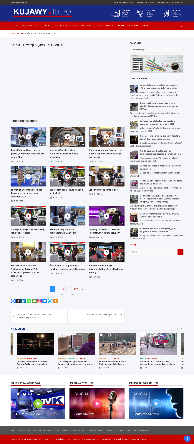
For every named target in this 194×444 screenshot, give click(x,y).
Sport (99, 25)
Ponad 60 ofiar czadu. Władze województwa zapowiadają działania (157, 362)
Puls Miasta (32, 358)
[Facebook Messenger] (44, 301)
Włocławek (62, 25)
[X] (18, 301)
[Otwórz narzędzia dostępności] (187, 438)
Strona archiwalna (124, 430)
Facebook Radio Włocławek (168, 2)
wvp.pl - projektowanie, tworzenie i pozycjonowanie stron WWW (120, 439)
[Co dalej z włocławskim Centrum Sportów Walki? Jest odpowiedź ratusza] (134, 140)
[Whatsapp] (29, 301)
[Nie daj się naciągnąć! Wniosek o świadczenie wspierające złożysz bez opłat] (134, 155)
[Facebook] (13, 301)
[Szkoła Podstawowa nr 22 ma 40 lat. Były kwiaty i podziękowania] (134, 217)
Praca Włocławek (141, 430)
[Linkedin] (23, 301)
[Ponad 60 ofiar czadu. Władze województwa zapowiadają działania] (134, 184)
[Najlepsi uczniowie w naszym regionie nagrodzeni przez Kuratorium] (134, 232)
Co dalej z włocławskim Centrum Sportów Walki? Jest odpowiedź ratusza (32, 364)
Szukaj (180, 252)
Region (74, 25)
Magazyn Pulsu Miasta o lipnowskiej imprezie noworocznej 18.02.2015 (36, 316)
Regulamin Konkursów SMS (44, 430)
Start (15, 25)
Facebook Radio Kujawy (146, 2)
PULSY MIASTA (18, 329)
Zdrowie (121, 25)
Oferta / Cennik (24, 430)
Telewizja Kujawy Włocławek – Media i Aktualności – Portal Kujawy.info (53, 439)
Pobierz (132, 25)
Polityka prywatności (96, 430)
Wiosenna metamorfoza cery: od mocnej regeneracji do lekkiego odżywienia (105, 153)
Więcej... (133, 245)
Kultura (109, 25)
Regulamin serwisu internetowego (71, 430)
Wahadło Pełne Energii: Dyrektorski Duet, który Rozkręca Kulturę (106, 269)
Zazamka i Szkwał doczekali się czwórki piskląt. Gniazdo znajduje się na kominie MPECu (159, 106)
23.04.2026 (23, 368)
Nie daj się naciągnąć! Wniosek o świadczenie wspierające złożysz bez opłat (76, 364)
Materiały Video (28, 25)
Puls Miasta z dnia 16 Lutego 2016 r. (102, 315)
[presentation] (178, 329)
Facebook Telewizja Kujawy (124, 2)
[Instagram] (39, 301)
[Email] (34, 301)
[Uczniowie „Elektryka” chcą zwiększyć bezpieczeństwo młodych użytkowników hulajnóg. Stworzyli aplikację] (134, 199)
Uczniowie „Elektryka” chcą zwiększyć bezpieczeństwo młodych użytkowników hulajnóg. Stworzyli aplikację (159, 199)
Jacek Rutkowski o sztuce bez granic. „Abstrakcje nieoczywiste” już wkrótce (28, 153)
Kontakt (145, 25)
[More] (55, 301)
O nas (13, 430)
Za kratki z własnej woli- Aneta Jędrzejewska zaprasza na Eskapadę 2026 (26, 193)
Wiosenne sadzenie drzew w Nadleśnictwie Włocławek (113, 362)
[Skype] (50, 301)
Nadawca (111, 430)
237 (76, 289)
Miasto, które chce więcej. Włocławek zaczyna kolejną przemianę (64, 153)
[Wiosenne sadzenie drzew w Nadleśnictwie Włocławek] (134, 169)
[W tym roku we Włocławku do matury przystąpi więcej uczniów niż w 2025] (134, 125)
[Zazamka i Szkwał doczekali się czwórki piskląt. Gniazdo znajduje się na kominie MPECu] (134, 107)
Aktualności (47, 25)
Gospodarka (87, 25)
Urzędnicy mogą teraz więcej (103, 190)
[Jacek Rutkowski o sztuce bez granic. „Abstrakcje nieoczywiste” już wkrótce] (134, 89)
